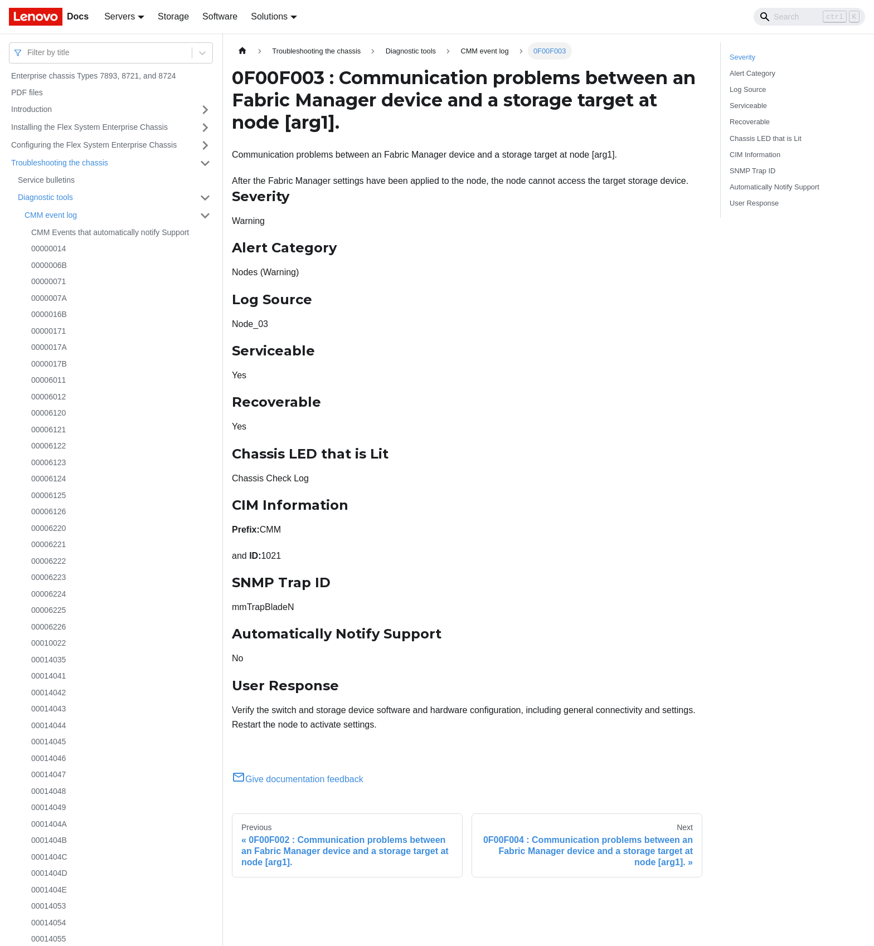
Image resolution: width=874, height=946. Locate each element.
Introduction (31, 109)
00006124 (48, 478)
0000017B (49, 363)
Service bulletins (46, 179)
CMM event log (51, 215)
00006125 (48, 495)
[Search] (809, 17)
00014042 (48, 692)
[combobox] (28, 52)
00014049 (48, 807)
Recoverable (750, 122)
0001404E (49, 889)
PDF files (27, 92)
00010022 (48, 642)
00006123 (48, 462)
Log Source (748, 89)
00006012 (48, 396)
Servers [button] (119, 16)
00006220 (48, 528)
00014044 (48, 725)
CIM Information (755, 154)
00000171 (48, 330)
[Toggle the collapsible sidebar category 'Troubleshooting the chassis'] (205, 163)
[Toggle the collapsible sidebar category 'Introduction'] (205, 110)
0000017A (49, 347)
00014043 (48, 708)
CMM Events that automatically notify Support (110, 232)
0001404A (49, 824)
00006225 (48, 610)
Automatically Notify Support (774, 187)
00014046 (48, 758)
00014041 (48, 675)
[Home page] (242, 51)
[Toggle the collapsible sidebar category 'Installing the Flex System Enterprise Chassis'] (205, 127)
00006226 (48, 626)
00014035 (48, 659)
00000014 (48, 248)
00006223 (48, 577)
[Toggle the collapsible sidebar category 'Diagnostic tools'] (205, 198)
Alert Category (752, 73)
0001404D (49, 873)
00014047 (48, 774)
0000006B (49, 265)
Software (219, 16)
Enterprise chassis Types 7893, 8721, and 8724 (93, 75)
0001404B (49, 840)
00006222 (48, 561)
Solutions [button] (269, 16)
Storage (173, 16)
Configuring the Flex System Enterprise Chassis (94, 144)
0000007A (49, 298)
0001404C (49, 856)
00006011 (48, 380)
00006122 (48, 445)
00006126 (48, 511)
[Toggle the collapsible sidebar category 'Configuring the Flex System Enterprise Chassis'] (205, 145)
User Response (754, 203)
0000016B (49, 314)
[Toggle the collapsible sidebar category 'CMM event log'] (205, 216)
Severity (742, 57)
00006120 (48, 412)
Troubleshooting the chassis (59, 162)
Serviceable (748, 105)
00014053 (48, 905)
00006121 (48, 429)
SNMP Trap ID (752, 171)
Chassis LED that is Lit (766, 138)
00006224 (48, 593)
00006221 (48, 544)
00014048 (48, 791)
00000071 (48, 281)
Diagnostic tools (45, 197)
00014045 (48, 741)
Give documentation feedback (297, 779)
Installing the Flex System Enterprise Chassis (89, 127)
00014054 (48, 922)
